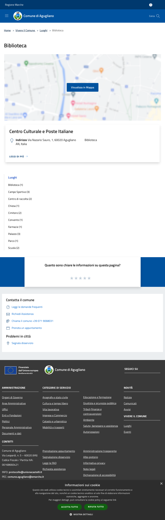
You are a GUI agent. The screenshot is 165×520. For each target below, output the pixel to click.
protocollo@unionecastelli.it (25, 472)
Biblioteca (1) (15, 185)
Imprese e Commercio (55, 415)
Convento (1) (15, 220)
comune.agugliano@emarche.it (26, 477)
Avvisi (127, 409)
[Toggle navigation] (7, 16)
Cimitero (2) (14, 213)
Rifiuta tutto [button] (96, 506)
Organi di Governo (12, 397)
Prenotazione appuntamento (59, 451)
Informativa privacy (94, 463)
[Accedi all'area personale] (150, 5)
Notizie (128, 397)
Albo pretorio (90, 457)
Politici (6, 421)
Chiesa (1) (13, 206)
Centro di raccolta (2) (20, 199)
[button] (82, 514)
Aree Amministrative (14, 403)
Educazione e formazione (97, 397)
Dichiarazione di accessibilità (99, 475)
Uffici (5, 409)
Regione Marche (14, 5)
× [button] (161, 483)
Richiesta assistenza (54, 469)
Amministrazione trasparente (100, 451)
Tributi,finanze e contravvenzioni (92, 411)
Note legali (89, 469)
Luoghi (43, 30)
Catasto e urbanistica (55, 421)
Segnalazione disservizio (56, 457)
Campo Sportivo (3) (19, 192)
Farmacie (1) (15, 227)
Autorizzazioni (91, 432)
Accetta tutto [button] (69, 507)
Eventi (127, 432)
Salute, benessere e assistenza (100, 426)
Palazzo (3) (14, 234)
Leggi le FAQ (50, 463)
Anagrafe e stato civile (55, 397)
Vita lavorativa (51, 409)
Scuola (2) (13, 248)
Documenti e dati (11, 433)
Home (7, 30)
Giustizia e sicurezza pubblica (99, 403)
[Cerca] (158, 16)
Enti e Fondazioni (12, 415)
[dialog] (82, 500)
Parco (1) (13, 241)
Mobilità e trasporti (53, 427)
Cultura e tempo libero (55, 403)
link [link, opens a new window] (114, 499)
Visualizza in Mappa (82, 87)
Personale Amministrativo (17, 427)
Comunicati (130, 403)
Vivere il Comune (26, 30)
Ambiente (88, 420)
